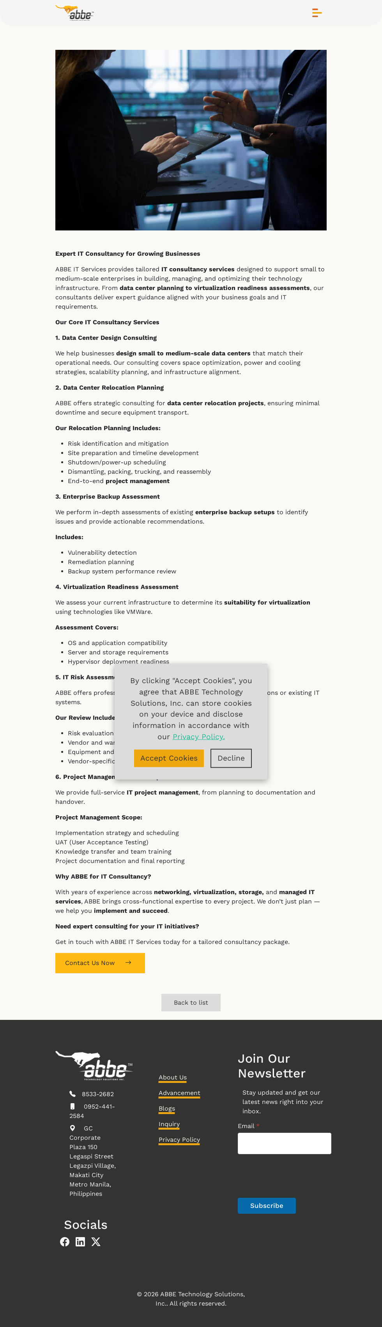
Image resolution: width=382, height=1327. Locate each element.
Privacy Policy (179, 1139)
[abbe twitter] (99, 1242)
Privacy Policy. (199, 736)
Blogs (167, 1108)
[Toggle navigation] (317, 13)
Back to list (191, 1002)
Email (249, 1126)
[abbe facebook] (68, 1242)
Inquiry (169, 1124)
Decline (231, 757)
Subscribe (266, 1205)
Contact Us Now (98, 963)
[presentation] (297, 1196)
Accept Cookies (169, 757)
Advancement (179, 1093)
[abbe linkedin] (83, 1242)
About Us (173, 1077)
